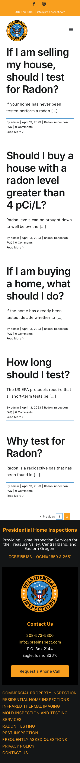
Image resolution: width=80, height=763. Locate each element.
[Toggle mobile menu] (71, 29)
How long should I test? (38, 368)
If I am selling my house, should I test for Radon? (37, 70)
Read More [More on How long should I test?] (13, 417)
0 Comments (24, 127)
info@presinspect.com (51, 12)
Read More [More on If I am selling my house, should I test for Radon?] (13, 131)
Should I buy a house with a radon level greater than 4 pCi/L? (40, 180)
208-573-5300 (40, 635)
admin (15, 122)
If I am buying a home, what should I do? (38, 283)
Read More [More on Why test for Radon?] (13, 495)
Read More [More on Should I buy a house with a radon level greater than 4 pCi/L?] (13, 247)
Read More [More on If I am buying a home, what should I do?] (13, 338)
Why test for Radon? (35, 447)
